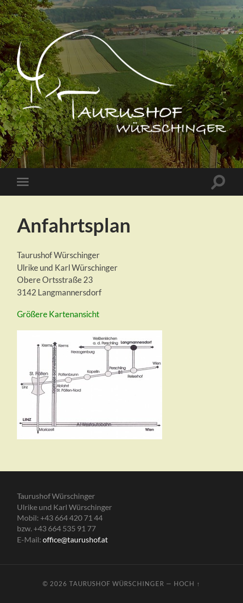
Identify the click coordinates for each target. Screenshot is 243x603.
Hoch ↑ (187, 584)
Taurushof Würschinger (116, 584)
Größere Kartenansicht (58, 314)
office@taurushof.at (75, 539)
